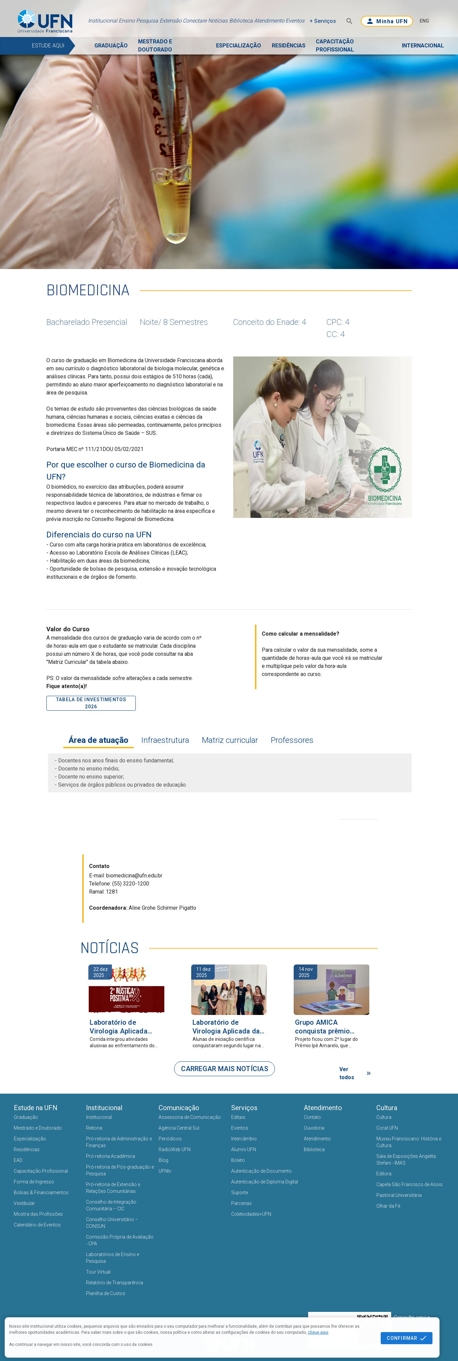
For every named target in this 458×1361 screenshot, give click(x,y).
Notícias (217, 20)
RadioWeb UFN (175, 1149)
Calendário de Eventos (37, 1224)
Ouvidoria (314, 1128)
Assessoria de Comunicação (190, 1117)
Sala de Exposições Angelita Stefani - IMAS (406, 1160)
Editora (383, 1173)
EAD (18, 1160)
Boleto (238, 1160)
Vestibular (24, 1203)
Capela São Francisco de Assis (409, 1184)
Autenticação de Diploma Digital (264, 1181)
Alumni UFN (243, 1149)
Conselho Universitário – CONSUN (112, 1223)
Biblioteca (241, 20)
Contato (312, 1117)
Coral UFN (387, 1128)
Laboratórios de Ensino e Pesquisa (112, 1258)
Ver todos (355, 1073)
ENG (424, 21)
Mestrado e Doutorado (38, 1128)
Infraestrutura (164, 740)
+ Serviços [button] (322, 21)
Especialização (30, 1138)
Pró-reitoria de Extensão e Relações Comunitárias (113, 1188)
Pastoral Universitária (399, 1195)
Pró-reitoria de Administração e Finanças (119, 1142)
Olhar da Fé (388, 1206)
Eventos (295, 20)
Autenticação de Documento (261, 1171)
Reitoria (94, 1128)
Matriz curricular (229, 740)
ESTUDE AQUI (48, 45)
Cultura (383, 1117)
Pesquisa (147, 20)
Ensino (127, 20)
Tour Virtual (98, 1272)
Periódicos (170, 1138)
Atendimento (269, 20)
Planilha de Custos (105, 1293)
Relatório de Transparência (114, 1282)
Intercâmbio (244, 1138)
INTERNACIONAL (423, 45)
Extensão (170, 20)
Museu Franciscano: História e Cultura (408, 1142)
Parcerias (241, 1203)
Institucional (102, 20)
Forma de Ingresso (34, 1181)
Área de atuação (98, 740)
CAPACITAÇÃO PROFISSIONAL (335, 45)
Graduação (26, 1117)
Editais (238, 1117)
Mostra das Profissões (38, 1214)
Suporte (239, 1192)
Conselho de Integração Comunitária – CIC (111, 1205)
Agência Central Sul (179, 1128)
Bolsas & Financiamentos (41, 1192)
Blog (163, 1160)
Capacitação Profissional (41, 1171)
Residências (27, 1149)
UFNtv (165, 1171)
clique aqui (318, 1332)
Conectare (195, 20)
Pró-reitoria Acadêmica (110, 1156)
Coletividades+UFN (251, 1214)
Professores (291, 740)
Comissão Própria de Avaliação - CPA (120, 1240)
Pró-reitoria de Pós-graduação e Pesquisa (120, 1170)
